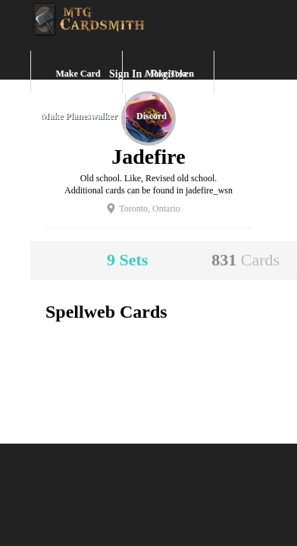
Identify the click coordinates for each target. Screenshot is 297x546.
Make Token (169, 73)
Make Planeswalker (79, 116)
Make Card (78, 73)
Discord (151, 116)
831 (245, 259)
